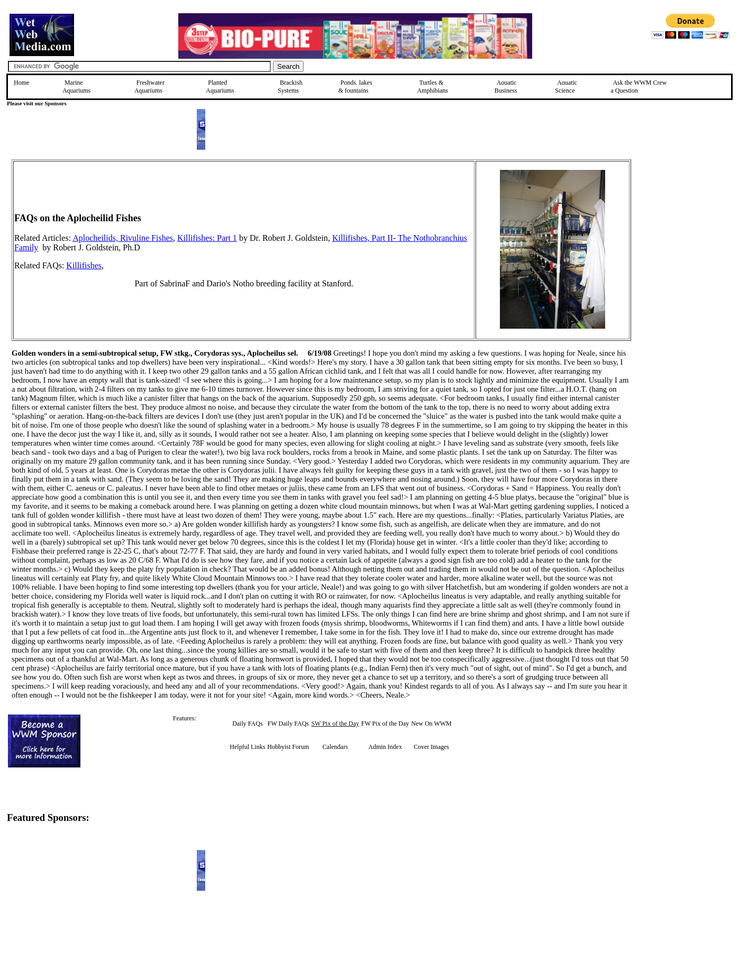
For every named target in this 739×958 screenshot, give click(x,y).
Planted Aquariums (220, 86)
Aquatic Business (506, 86)
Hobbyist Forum (288, 747)
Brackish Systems (290, 86)
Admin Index (385, 747)
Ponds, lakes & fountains (355, 86)
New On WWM (431, 723)
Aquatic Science (566, 86)
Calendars (335, 747)
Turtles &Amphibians (432, 86)
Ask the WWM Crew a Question (638, 86)
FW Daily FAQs (288, 723)
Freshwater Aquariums (149, 86)
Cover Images (431, 747)
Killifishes (84, 265)
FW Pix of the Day (385, 723)
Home (21, 82)
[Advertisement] (684, 234)
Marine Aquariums (76, 86)
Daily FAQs (247, 723)
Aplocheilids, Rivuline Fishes (122, 237)
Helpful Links (247, 747)
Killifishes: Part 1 (207, 237)
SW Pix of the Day (335, 723)
